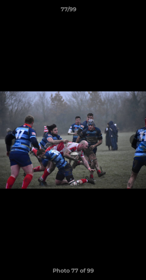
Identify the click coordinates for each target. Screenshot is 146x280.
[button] (118, 11)
